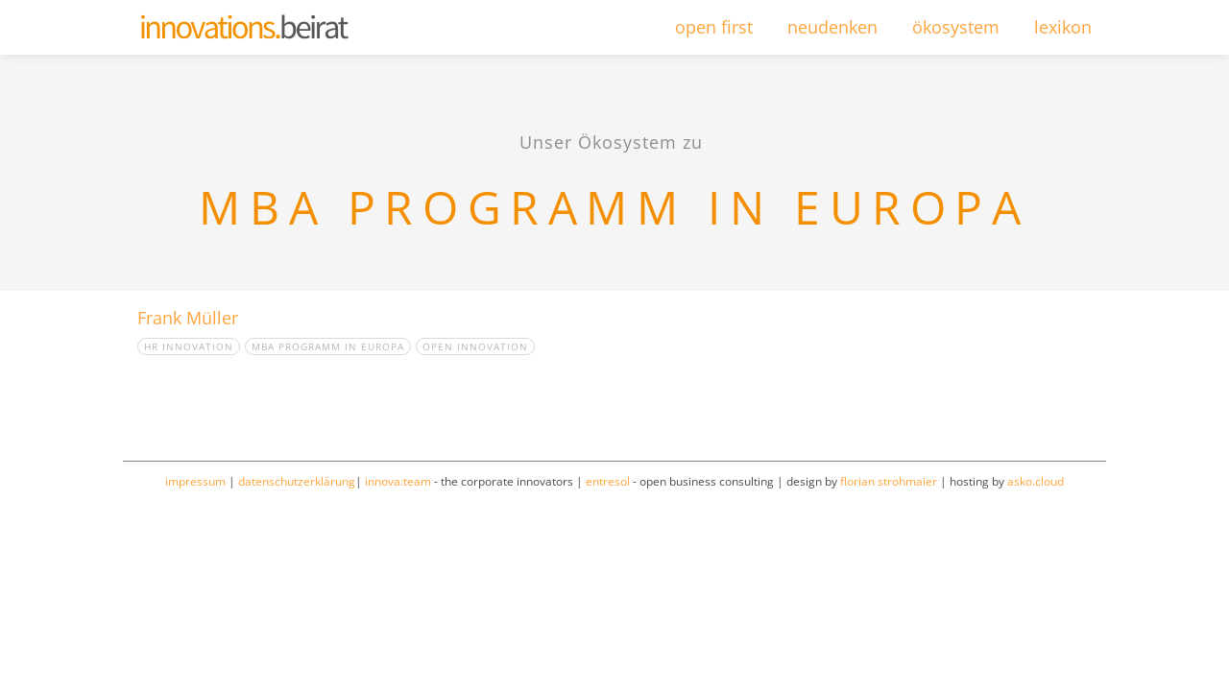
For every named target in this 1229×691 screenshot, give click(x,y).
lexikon (1063, 26)
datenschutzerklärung (296, 481)
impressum (195, 481)
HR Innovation (188, 346)
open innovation (475, 346)
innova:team (398, 481)
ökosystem (956, 26)
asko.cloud (1035, 481)
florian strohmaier (888, 481)
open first (714, 26)
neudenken (832, 26)
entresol (608, 481)
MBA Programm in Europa (328, 346)
